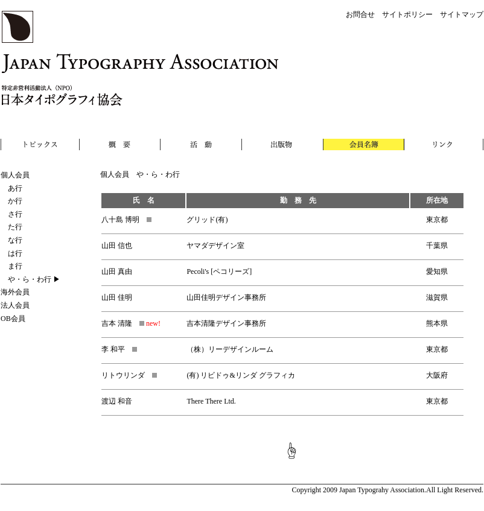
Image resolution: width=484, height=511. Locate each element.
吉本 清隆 (122, 323)
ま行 (11, 266)
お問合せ (360, 14)
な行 (11, 240)
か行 (11, 201)
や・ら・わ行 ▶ (30, 279)
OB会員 (13, 318)
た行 (11, 227)
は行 (11, 253)
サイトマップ (461, 14)
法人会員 (15, 305)
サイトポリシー (407, 14)
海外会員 (15, 292)
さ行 (11, 214)
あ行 (11, 188)
